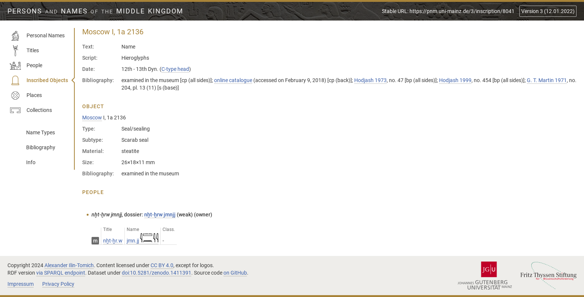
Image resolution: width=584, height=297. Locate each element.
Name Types (40, 132)
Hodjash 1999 (455, 80)
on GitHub (235, 273)
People (26, 65)
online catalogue (233, 80)
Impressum (20, 284)
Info (30, 162)
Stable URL (448, 11)
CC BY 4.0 (162, 265)
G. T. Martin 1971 (547, 80)
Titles (24, 50)
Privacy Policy (58, 284)
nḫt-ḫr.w (113, 241)
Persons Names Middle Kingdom (95, 11)
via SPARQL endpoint (60, 273)
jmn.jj (142, 241)
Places (26, 95)
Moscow (92, 118)
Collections (31, 110)
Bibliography (40, 147)
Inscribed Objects (39, 80)
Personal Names (37, 35)
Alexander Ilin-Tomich (69, 265)
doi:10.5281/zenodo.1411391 (156, 273)
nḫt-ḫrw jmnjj (160, 215)
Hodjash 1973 (370, 80)
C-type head (175, 69)
